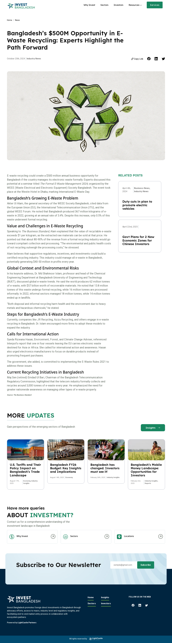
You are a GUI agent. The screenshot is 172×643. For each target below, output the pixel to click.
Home (9, 20)
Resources (134, 5)
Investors (118, 5)
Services (154, 5)
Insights (153, 427)
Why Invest (89, 5)
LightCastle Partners (27, 623)
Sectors (104, 5)
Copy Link (137, 59)
